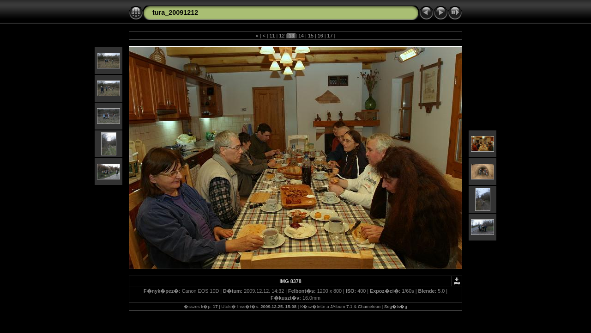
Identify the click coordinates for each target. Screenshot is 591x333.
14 (301, 35)
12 (281, 35)
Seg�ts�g (395, 306)
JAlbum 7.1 (341, 306)
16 (320, 35)
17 (330, 35)
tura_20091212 (175, 12)
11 (272, 35)
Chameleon (369, 306)
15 (311, 35)
